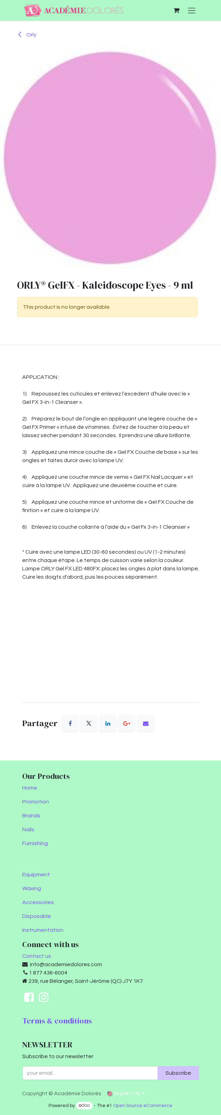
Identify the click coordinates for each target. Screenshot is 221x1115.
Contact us (36, 956)
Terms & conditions (57, 1020)
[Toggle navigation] (191, 10)
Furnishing (35, 843)
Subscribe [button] (178, 1073)
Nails (28, 829)
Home (29, 788)
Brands (31, 815)
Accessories (38, 902)
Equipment (36, 874)
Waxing (31, 888)
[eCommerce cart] (176, 10)
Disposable (36, 916)
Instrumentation (42, 930)
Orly (26, 34)
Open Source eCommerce (142, 1105)
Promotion (35, 802)
